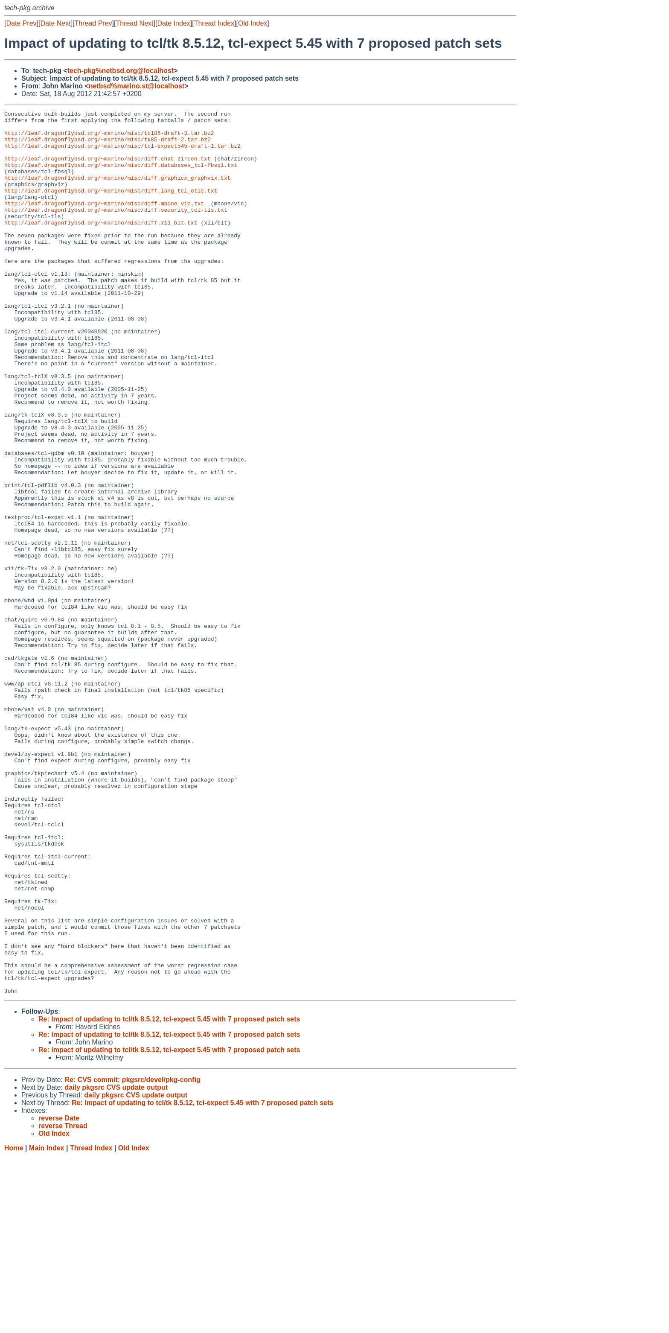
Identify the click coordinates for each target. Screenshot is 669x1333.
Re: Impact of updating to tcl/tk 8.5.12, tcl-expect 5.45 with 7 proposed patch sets (169, 1195)
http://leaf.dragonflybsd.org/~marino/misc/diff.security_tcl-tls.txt (115, 230)
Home (13, 1324)
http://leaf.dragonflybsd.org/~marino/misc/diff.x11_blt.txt (100, 245)
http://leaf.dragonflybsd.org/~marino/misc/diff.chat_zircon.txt (107, 168)
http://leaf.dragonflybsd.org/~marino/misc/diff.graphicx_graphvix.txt (117, 191)
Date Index (173, 23)
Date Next (55, 23)
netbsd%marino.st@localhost (137, 86)
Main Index (46, 1324)
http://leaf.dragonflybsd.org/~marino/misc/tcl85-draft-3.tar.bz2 (109, 138)
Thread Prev (93, 23)
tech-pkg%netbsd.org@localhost (120, 70)
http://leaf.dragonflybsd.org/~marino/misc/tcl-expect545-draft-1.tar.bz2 (122, 153)
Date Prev (21, 23)
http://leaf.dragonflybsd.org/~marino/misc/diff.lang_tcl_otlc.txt (110, 207)
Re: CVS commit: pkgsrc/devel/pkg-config (132, 1256)
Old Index (252, 23)
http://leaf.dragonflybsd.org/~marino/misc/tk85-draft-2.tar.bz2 (107, 145)
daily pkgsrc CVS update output (116, 1264)
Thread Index (214, 23)
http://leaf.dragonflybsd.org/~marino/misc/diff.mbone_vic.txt (104, 222)
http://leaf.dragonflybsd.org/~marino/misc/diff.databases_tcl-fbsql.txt (120, 176)
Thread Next (134, 23)
